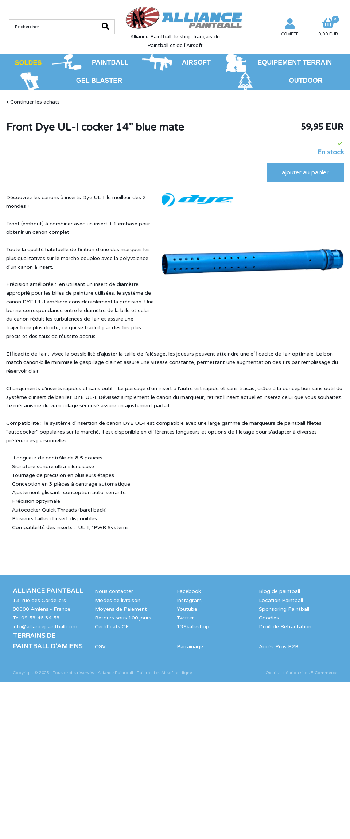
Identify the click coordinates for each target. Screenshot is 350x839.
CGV (100, 647)
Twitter (185, 618)
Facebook (189, 591)
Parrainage (190, 647)
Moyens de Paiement (121, 609)
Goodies (269, 618)
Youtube (187, 609)
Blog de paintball (279, 591)
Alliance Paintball (48, 591)
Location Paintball (281, 600)
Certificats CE (112, 627)
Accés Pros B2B (279, 647)
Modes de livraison (117, 600)
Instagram (189, 600)
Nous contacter (114, 591)
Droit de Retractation (285, 627)
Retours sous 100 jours (123, 618)
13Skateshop (193, 627)
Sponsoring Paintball (284, 609)
